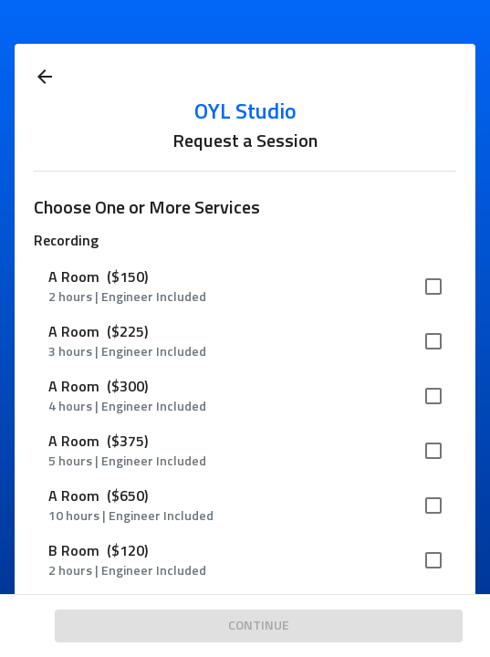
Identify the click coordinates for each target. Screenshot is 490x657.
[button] (245, 286)
